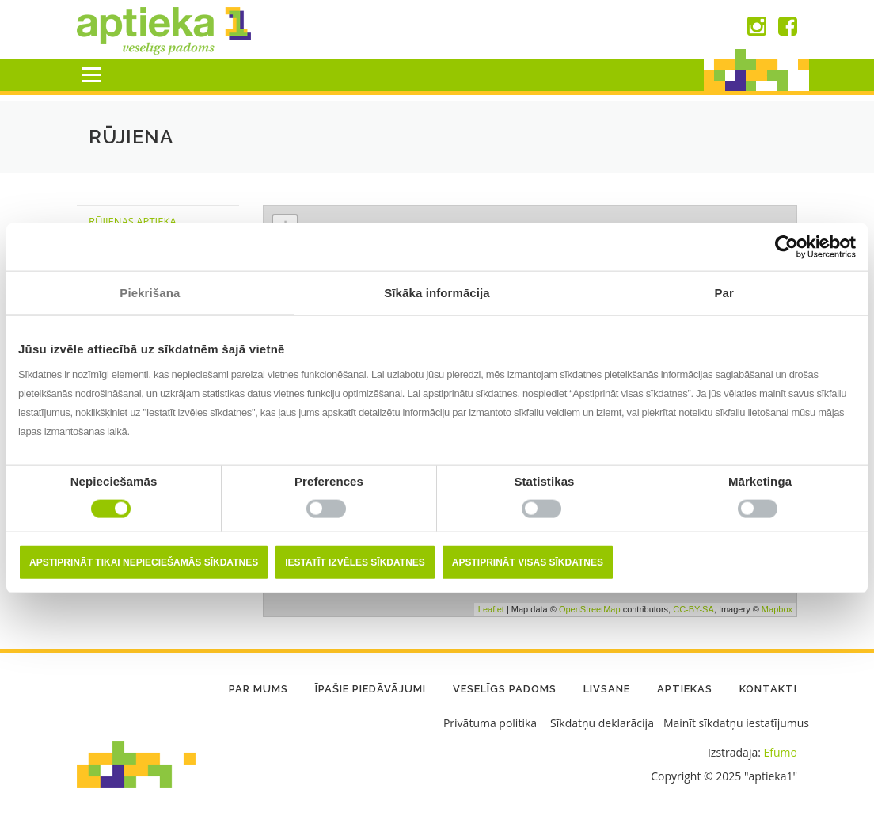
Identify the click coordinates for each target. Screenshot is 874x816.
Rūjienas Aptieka (133, 221)
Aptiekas (684, 689)
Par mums (258, 689)
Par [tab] (724, 292)
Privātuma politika (490, 722)
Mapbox (777, 609)
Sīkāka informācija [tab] (437, 292)
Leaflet (491, 609)
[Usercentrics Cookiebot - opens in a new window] (786, 247)
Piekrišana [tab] (150, 292)
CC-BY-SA (693, 609)
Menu (90, 74)
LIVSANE (606, 689)
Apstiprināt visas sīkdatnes (527, 561)
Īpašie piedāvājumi (370, 689)
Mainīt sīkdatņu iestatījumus (736, 722)
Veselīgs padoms (505, 689)
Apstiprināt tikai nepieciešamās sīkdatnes (143, 561)
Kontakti (768, 689)
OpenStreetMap (590, 609)
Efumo (780, 752)
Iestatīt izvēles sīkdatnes (355, 561)
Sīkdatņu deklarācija (602, 722)
